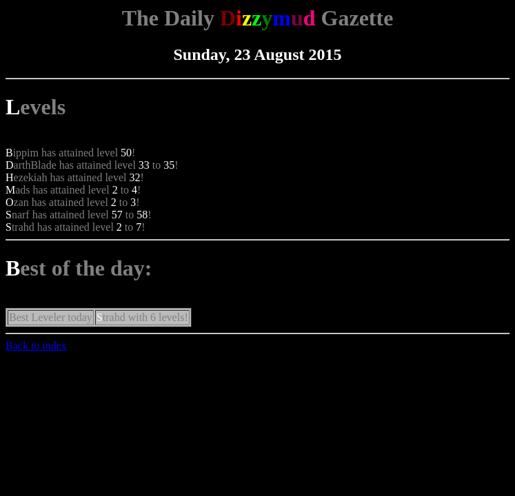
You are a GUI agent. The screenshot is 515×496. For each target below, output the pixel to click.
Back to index (36, 345)
